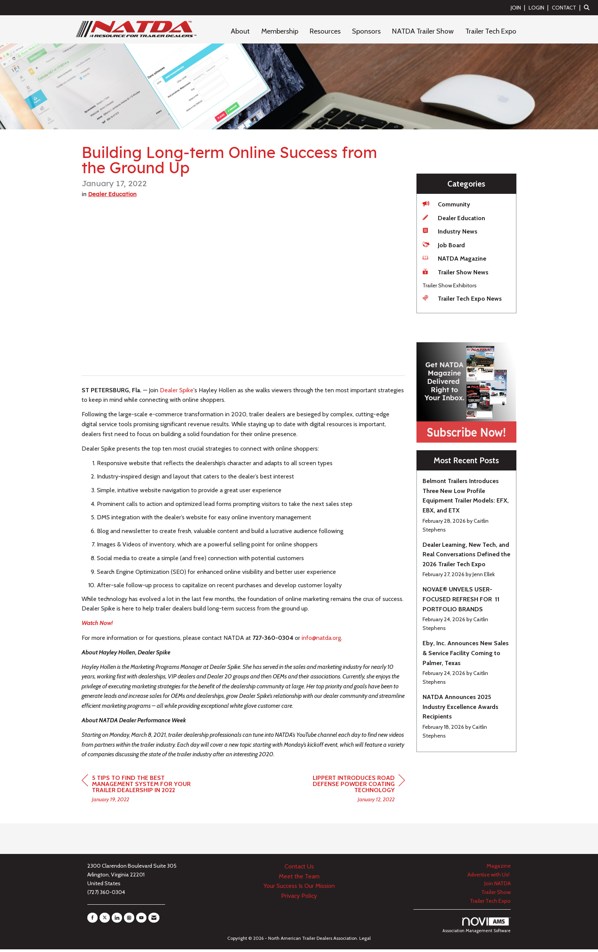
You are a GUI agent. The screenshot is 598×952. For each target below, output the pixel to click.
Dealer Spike (176, 392)
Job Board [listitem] (444, 245)
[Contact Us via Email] (153, 920)
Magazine (499, 868)
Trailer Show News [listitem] (456, 272)
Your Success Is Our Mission (299, 888)
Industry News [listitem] (450, 231)
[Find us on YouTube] (141, 920)
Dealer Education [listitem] (454, 218)
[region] (348, 792)
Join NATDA (497, 886)
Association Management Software (476, 928)
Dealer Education (112, 196)
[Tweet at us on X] (105, 920)
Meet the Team (299, 878)
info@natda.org (321, 640)
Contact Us (299, 869)
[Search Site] (588, 7)
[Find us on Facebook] (92, 920)
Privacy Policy (299, 898)
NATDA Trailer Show (423, 31)
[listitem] (519, 7)
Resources (325, 31)
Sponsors (366, 31)
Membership (279, 31)
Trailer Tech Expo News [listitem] (462, 298)
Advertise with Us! (489, 877)
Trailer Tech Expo (490, 31)
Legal (365, 941)
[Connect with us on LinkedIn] (117, 920)
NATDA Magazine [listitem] (454, 258)
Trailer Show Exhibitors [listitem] (450, 285)
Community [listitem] (446, 204)
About (240, 31)
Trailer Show (496, 894)
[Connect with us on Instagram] (129, 920)
